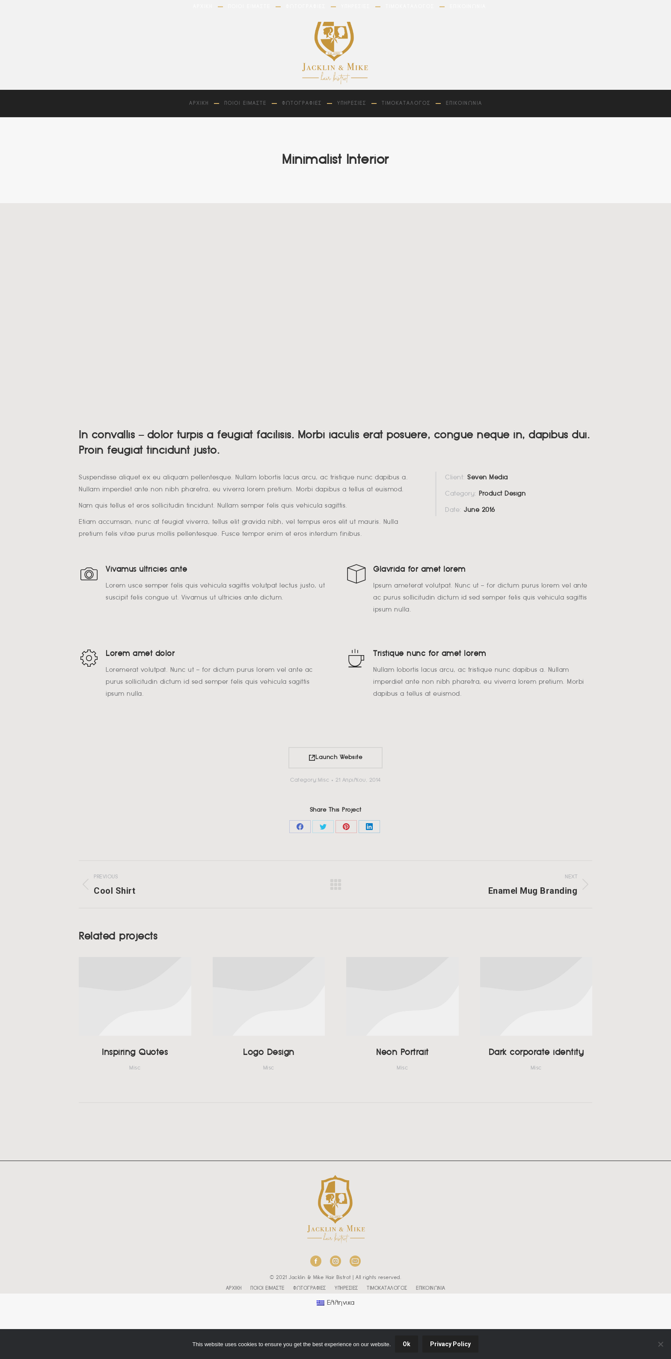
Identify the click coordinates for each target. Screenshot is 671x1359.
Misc (323, 780)
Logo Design (268, 1053)
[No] (660, 1344)
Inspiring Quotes (135, 1053)
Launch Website (335, 758)
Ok (406, 1344)
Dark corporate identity (536, 1053)
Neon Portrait (402, 1053)
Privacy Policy (450, 1344)
